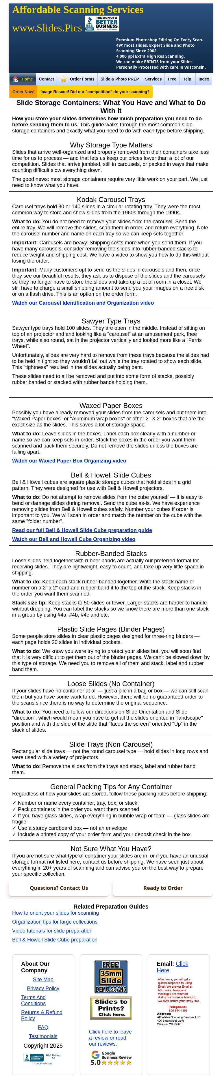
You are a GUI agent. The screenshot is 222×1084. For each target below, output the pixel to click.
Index (204, 79)
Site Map (43, 979)
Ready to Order (163, 887)
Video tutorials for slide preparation (52, 931)
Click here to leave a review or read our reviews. (110, 1038)
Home (22, 79)
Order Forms (77, 79)
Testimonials (43, 1036)
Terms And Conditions (33, 1000)
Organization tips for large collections (54, 922)
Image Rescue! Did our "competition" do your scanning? (94, 91)
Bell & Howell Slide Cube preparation (54, 940)
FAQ (43, 1027)
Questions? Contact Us (59, 887)
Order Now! (23, 91)
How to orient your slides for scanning (55, 913)
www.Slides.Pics (47, 28)
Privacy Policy (43, 988)
